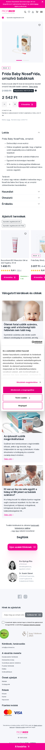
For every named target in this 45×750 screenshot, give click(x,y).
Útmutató (7, 197)
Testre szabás (22, 398)
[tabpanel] (22, 42)
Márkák (4, 681)
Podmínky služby (20, 727)
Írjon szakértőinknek (22, 547)
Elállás (4, 669)
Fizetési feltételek (8, 666)
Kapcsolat (5, 699)
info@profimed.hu (8, 647)
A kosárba (27, 105)
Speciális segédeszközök (15, 17)
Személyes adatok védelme (11, 663)
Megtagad (22, 405)
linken (36, 4)
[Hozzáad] (15, 104)
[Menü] (41, 11)
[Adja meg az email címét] (14, 614)
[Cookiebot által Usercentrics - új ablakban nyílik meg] (32, 342)
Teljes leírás (33, 86)
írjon (17, 531)
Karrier (4, 696)
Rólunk (4, 693)
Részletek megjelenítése (27, 382)
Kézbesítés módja (8, 660)
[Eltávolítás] (4, 104)
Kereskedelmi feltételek (10, 657)
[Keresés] (25, 12)
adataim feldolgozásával (31, 625)
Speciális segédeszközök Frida (13, 225)
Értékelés (7, 204)
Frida (8, 120)
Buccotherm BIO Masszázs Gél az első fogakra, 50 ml (14, 262)
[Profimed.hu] (8, 12)
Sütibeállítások (7, 672)
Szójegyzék (6, 684)
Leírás (5, 132)
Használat (7, 191)
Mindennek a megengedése (22, 390)
